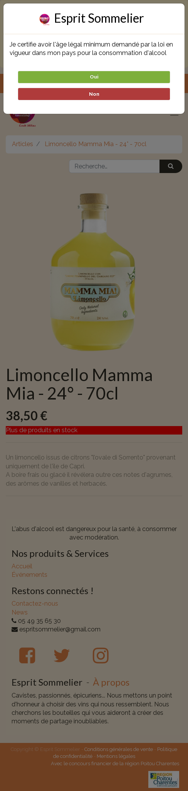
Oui (94, 77)
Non (94, 94)
